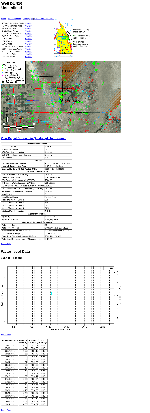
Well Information (14, 19)
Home (3, 19)
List (30, 23)
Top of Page (6, 244)
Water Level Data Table (44, 19)
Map (27, 23)
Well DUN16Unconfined (11, 5)
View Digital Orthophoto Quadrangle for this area (33, 138)
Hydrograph (28, 19)
